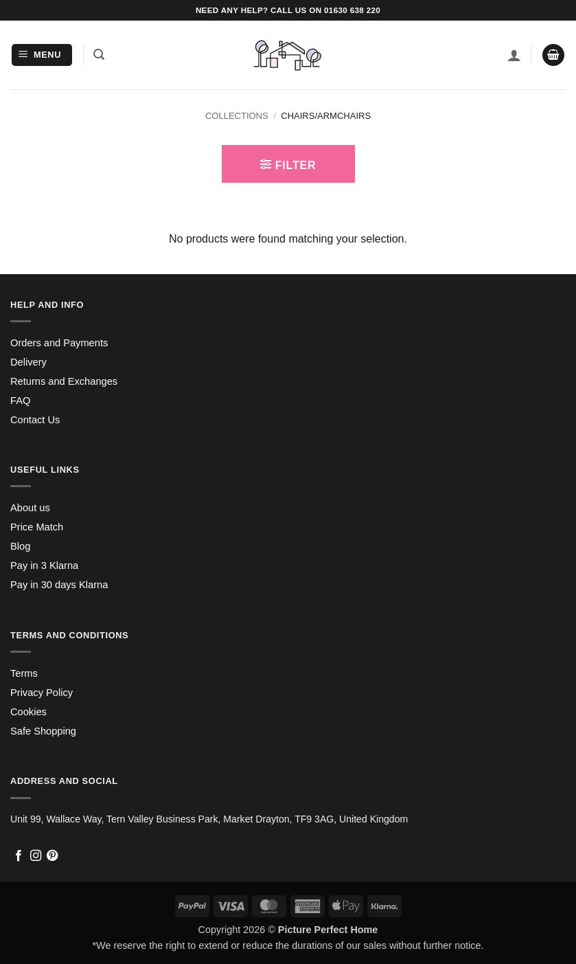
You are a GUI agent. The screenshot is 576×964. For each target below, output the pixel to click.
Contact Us (35, 419)
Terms (24, 673)
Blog (20, 546)
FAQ (20, 400)
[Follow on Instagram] (35, 856)
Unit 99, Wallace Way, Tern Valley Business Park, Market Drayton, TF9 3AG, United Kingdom (209, 819)
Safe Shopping (43, 731)
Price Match (36, 527)
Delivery (28, 362)
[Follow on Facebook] (18, 856)
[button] (42, 55)
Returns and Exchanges (63, 381)
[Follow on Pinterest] (52, 856)
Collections (236, 116)
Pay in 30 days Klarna (59, 584)
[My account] (514, 55)
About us (30, 507)
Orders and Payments (59, 342)
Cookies (28, 711)
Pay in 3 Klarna (44, 565)
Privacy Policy (41, 692)
